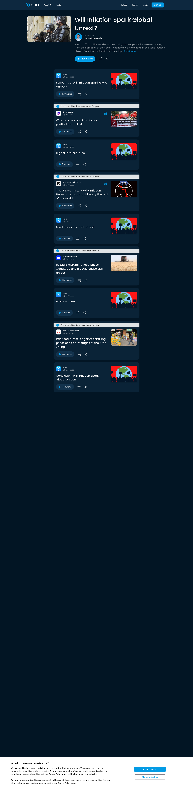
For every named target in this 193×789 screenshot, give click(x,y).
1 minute (64, 164)
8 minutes (65, 131)
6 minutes (65, 280)
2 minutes (65, 94)
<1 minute (65, 387)
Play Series (85, 58)
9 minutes (65, 205)
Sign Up (157, 4)
